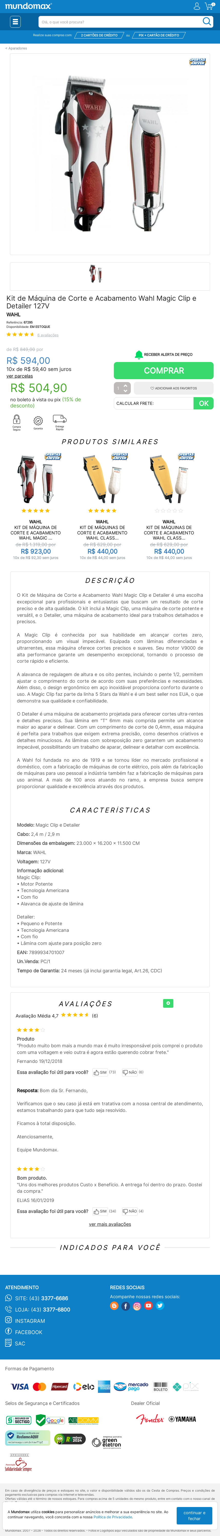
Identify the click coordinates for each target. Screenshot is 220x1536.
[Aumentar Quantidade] (125, 386)
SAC (20, 1344)
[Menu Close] (15, 22)
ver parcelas (19, 376)
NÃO (130, 1072)
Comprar (164, 370)
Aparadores (17, 48)
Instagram (30, 1321)
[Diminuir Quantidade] (125, 391)
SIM (100, 1072)
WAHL (13, 315)
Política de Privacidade (113, 1517)
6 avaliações (47, 335)
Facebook (28, 1332)
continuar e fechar (194, 1515)
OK (203, 403)
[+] (168, 1003)
